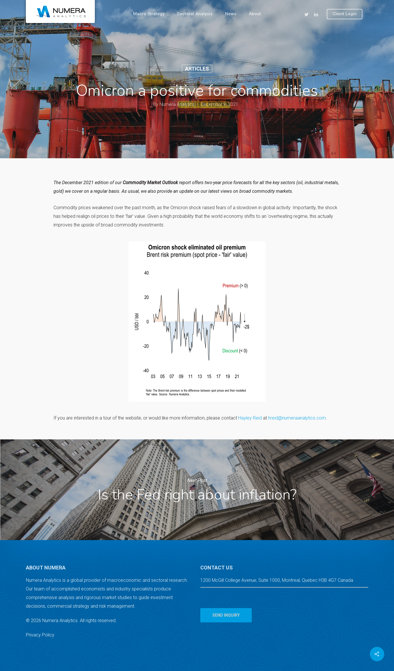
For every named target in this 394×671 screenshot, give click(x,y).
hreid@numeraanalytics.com (297, 418)
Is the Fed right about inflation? (197, 489)
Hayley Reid (250, 418)
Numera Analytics (177, 104)
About (255, 13)
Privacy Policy (40, 635)
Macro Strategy (148, 13)
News (230, 13)
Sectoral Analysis (194, 13)
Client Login (345, 13)
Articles (197, 69)
